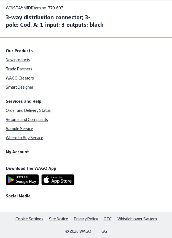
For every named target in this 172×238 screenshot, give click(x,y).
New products (18, 59)
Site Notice (58, 218)
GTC (108, 218)
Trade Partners (19, 69)
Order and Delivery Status (28, 110)
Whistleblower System (137, 218)
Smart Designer (19, 87)
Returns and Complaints (27, 119)
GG (104, 231)
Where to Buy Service (24, 137)
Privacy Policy (86, 218)
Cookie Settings (29, 218)
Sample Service (19, 128)
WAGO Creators (20, 78)
